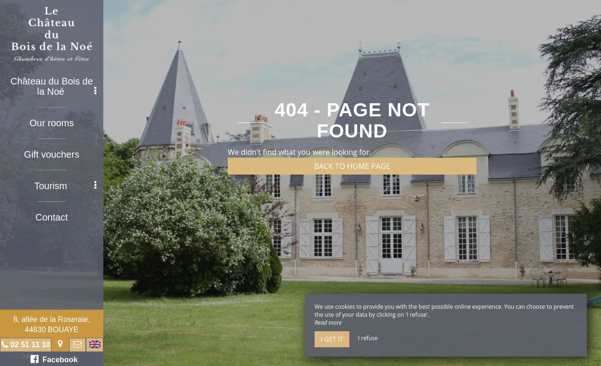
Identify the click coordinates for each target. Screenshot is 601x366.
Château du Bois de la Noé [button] (53, 86)
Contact (52, 217)
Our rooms (52, 123)
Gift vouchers (51, 154)
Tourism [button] (65, 186)
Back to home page (352, 166)
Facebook (54, 359)
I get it (332, 339)
